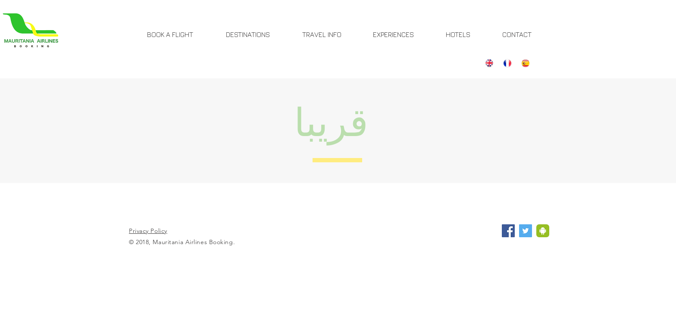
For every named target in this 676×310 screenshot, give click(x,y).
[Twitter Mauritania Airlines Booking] (525, 230)
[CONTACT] (516, 34)
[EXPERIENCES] (393, 34)
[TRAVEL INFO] (322, 34)
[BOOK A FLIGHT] (170, 34)
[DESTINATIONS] (247, 34)
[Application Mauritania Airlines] (542, 230)
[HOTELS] (458, 34)
